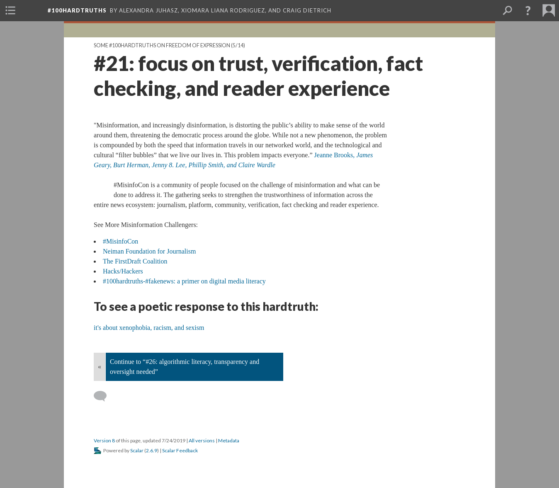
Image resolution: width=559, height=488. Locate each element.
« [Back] (99, 366)
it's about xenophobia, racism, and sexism (149, 327)
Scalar (136, 450)
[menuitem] (10, 10)
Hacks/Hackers (123, 271)
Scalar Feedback (180, 450)
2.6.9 (151, 450)
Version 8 (104, 440)
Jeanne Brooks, (335, 155)
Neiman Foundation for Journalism (149, 251)
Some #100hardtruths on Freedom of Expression (162, 45)
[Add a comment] (104, 396)
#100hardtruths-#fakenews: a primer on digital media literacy (184, 281)
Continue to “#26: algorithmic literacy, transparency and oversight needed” (184, 366)
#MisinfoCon (120, 241)
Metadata (228, 440)
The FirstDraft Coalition (135, 261)
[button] (528, 10)
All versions (202, 440)
